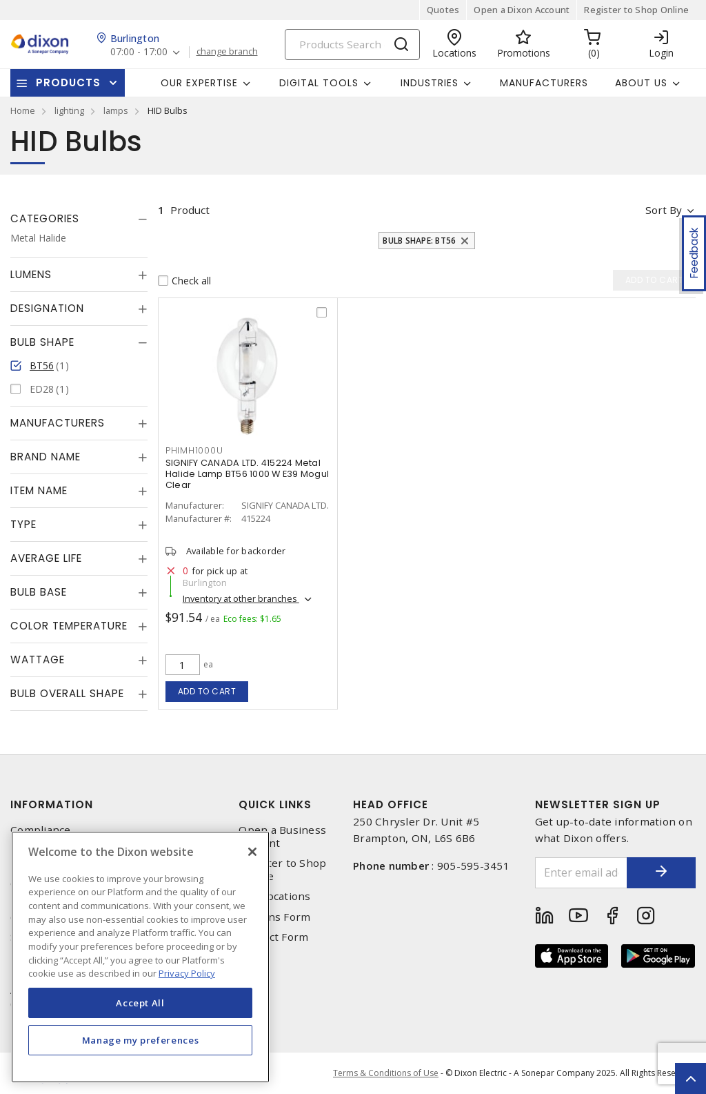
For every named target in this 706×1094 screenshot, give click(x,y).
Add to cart (207, 691)
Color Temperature (69, 625)
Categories (44, 218)
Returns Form (274, 917)
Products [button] (68, 82)
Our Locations (274, 896)
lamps (115, 110)
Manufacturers (544, 83)
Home (22, 110)
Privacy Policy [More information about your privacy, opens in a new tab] (187, 973)
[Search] (352, 44)
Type (23, 524)
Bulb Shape (42, 342)
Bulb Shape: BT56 (419, 240)
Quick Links (275, 804)
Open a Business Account (282, 836)
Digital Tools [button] (319, 83)
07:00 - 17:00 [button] (139, 52)
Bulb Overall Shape (67, 693)
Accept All (140, 1003)
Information (51, 804)
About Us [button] (641, 83)
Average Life (46, 558)
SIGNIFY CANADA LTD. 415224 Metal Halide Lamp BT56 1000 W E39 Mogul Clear (247, 474)
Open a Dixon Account (521, 9)
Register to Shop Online (636, 9)
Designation (47, 308)
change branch (227, 51)
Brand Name (45, 456)
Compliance (40, 830)
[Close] (252, 852)
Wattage (37, 659)
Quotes (443, 9)
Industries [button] (429, 83)
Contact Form (273, 937)
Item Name (39, 490)
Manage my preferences (140, 1040)
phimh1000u (194, 450)
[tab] (79, 219)
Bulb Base (38, 592)
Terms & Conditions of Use (385, 1073)
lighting (69, 110)
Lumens (31, 274)
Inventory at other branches (241, 598)
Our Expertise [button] (199, 83)
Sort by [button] (663, 210)
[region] (140, 957)
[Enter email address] (581, 872)
